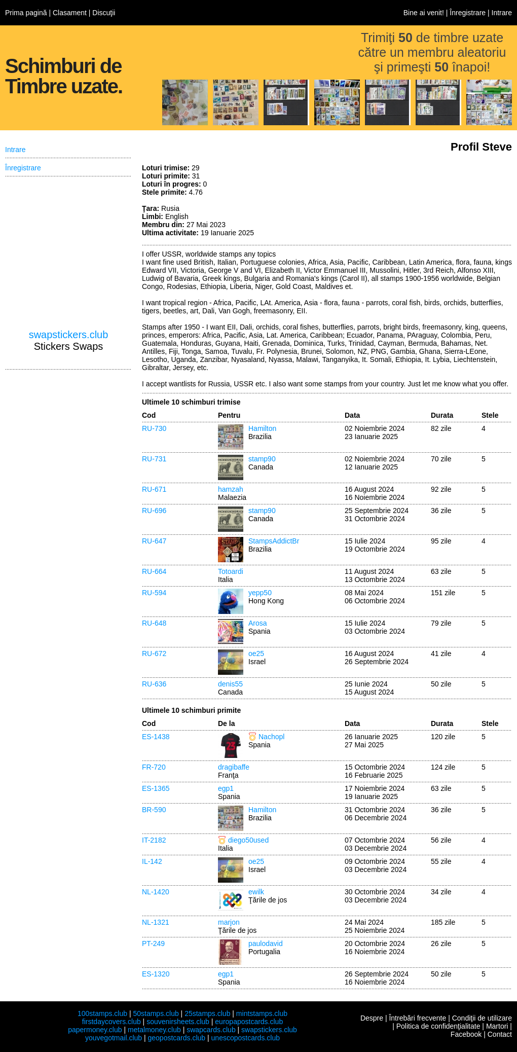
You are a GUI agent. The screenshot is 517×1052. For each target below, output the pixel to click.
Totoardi (230, 571)
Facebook (466, 1034)
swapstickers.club (68, 334)
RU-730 (154, 428)
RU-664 (154, 571)
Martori (497, 1026)
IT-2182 (154, 840)
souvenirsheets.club (177, 1022)
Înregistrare (468, 13)
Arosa (257, 623)
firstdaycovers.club (111, 1022)
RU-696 (154, 510)
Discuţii (103, 13)
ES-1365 (155, 788)
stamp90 (262, 459)
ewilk (256, 892)
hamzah (230, 489)
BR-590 (154, 810)
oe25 (256, 653)
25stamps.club (207, 1013)
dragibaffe (233, 767)
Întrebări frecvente (417, 1018)
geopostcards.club (177, 1038)
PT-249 (153, 943)
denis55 (230, 684)
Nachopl (271, 737)
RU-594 (154, 593)
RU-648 (154, 623)
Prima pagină (26, 13)
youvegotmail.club (113, 1038)
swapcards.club (211, 1030)
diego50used (248, 840)
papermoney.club (95, 1030)
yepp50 (260, 593)
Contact (500, 1034)
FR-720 (154, 767)
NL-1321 (155, 922)
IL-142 (152, 861)
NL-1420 (155, 892)
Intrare (502, 13)
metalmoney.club (154, 1030)
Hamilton (262, 428)
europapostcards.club (249, 1022)
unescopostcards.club (245, 1038)
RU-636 (154, 684)
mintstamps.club (261, 1013)
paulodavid (265, 943)
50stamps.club (155, 1013)
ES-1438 (155, 737)
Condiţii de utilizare (482, 1018)
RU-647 (154, 541)
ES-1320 (155, 974)
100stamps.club (102, 1013)
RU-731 (154, 459)
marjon (229, 922)
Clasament (70, 13)
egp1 (226, 788)
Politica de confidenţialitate (438, 1026)
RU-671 (154, 489)
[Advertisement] (68, 253)
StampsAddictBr (273, 541)
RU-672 (154, 653)
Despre (371, 1018)
